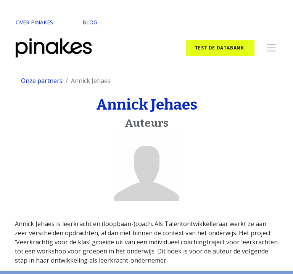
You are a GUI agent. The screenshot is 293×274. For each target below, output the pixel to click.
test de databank (220, 48)
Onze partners (42, 80)
